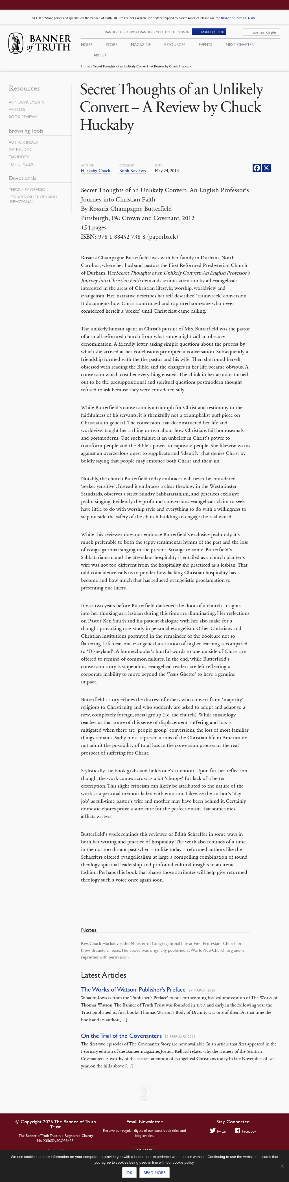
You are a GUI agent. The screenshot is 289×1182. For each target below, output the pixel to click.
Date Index (20, 151)
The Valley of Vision (29, 191)
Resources (174, 45)
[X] (266, 169)
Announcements (26, 103)
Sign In (204, 33)
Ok (129, 1172)
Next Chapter (240, 45)
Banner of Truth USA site (239, 18)
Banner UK (134, 33)
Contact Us (185, 33)
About (100, 55)
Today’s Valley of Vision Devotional (33, 200)
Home (85, 68)
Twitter (218, 1131)
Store (111, 45)
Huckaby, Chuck (95, 172)
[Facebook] (257, 169)
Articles (17, 111)
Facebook (246, 1131)
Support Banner (159, 33)
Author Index (23, 143)
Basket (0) (232, 33)
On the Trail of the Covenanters (121, 1037)
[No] (282, 1166)
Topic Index (21, 165)
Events (205, 45)
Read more (154, 1172)
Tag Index (19, 158)
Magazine (141, 45)
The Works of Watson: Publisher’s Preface (133, 991)
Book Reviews (132, 172)
